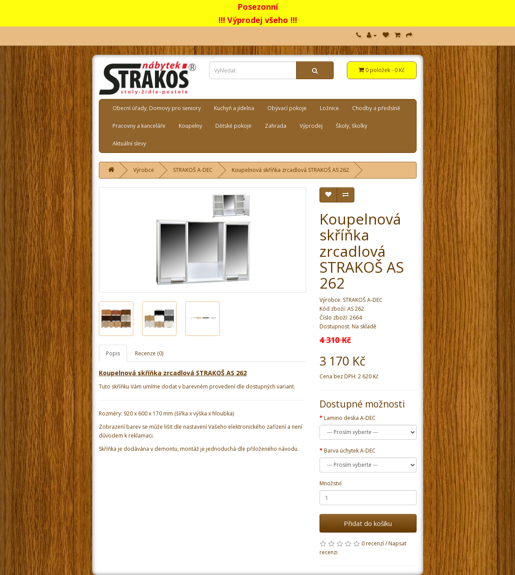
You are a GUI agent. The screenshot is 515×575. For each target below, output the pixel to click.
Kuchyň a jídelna (234, 108)
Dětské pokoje (233, 125)
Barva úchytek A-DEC (350, 450)
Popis (113, 353)
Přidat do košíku (368, 523)
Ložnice (329, 108)
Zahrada (275, 125)
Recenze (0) (149, 353)
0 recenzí (372, 543)
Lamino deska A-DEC (350, 418)
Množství (331, 483)
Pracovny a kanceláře (139, 125)
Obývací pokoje (287, 108)
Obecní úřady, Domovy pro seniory (157, 108)
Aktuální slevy (129, 143)
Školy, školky (351, 125)
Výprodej (311, 125)
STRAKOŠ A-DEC (193, 170)
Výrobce (143, 170)
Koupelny (190, 125)
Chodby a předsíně (376, 108)
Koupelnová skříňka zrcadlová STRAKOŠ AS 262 (290, 170)
